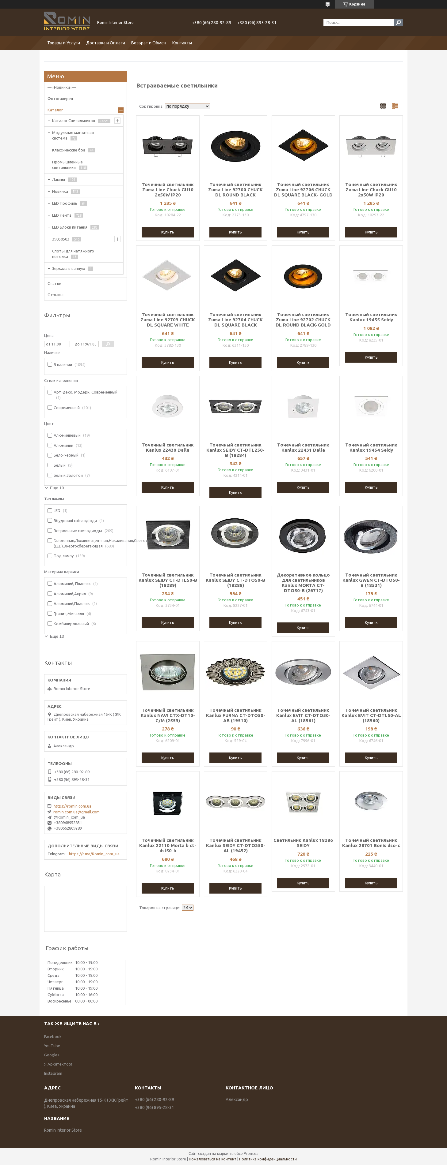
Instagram (53, 1073)
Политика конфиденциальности (268, 1159)
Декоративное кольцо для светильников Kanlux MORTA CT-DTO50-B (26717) (303, 582)
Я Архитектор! (58, 1064)
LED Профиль (64, 203)
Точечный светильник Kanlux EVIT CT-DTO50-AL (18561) (303, 715)
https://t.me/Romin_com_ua (94, 854)
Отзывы (55, 295)
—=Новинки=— (62, 87)
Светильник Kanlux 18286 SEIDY (303, 843)
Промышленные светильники (67, 165)
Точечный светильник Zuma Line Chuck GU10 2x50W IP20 (168, 189)
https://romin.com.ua (72, 806)
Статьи (54, 283)
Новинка (60, 191)
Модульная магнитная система (73, 135)
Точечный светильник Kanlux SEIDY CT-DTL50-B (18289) (168, 580)
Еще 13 (57, 636)
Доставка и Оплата (105, 42)
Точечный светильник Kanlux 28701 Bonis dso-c (371, 843)
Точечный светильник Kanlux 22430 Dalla (168, 447)
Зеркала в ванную (68, 268)
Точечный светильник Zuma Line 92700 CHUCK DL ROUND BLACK (235, 189)
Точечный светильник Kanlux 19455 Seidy (371, 317)
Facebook (53, 1036)
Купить (167, 232)
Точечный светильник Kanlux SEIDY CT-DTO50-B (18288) (235, 580)
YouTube (52, 1046)
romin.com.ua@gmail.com (76, 812)
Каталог (55, 110)
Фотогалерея (60, 98)
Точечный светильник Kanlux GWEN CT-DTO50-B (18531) (371, 580)
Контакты (182, 42)
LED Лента (61, 215)
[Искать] (398, 22)
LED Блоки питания (69, 227)
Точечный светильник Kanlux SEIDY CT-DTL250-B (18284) (235, 450)
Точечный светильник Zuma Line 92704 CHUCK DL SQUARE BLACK (235, 319)
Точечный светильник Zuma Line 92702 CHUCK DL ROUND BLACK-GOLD (303, 319)
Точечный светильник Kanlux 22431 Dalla (303, 447)
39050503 (60, 239)
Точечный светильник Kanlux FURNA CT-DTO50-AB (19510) (235, 715)
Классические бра (68, 150)
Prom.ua (251, 1154)
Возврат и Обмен (148, 42)
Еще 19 (57, 488)
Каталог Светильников (73, 120)
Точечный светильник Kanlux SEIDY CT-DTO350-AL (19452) (235, 845)
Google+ (52, 1055)
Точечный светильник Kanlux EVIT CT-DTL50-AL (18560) (371, 715)
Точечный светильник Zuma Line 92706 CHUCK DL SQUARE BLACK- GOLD (303, 189)
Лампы (58, 179)
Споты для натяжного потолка (73, 254)
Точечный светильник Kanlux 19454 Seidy (371, 447)
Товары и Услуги (63, 42)
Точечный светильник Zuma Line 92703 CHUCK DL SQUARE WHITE (167, 319)
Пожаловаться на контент (212, 1159)
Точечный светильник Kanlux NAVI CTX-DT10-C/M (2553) (168, 715)
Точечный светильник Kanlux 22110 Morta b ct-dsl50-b (167, 845)
